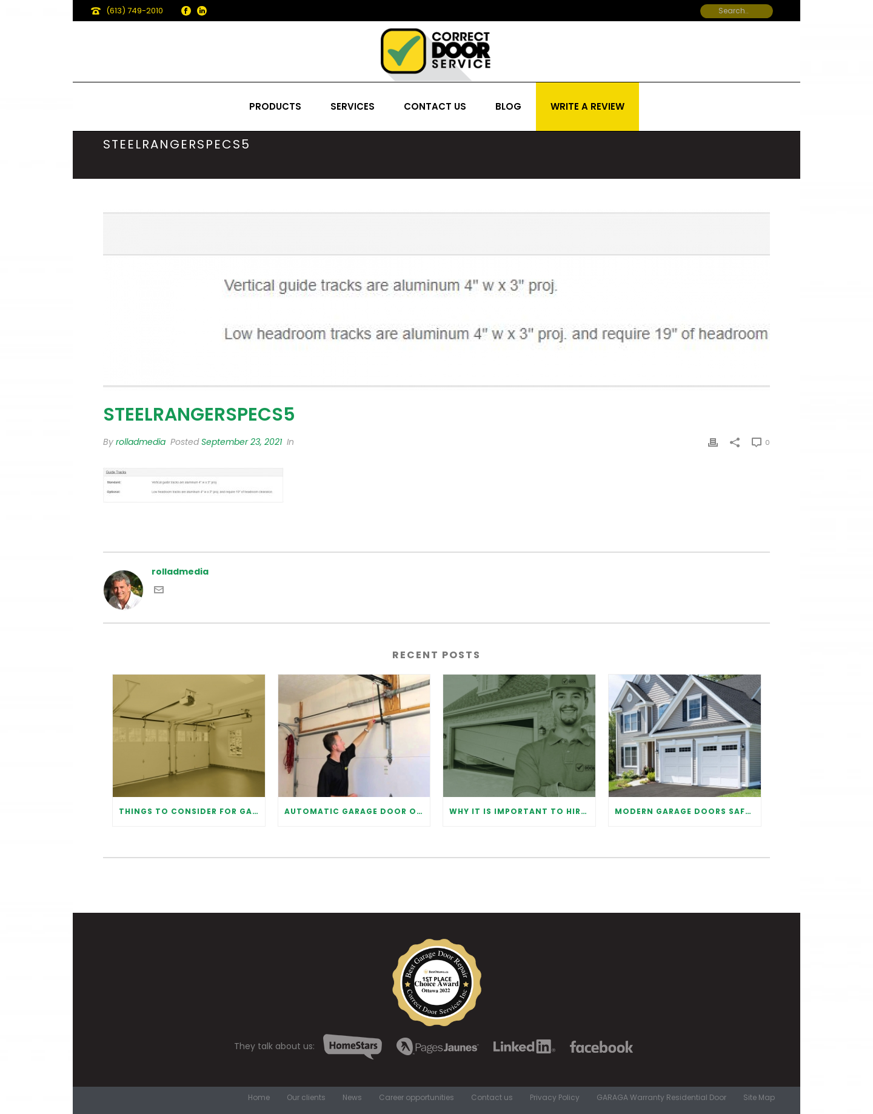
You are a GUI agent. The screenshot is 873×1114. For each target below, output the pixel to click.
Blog (508, 106)
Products (275, 106)
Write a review (587, 106)
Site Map (759, 1097)
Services (352, 106)
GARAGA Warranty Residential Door (661, 1097)
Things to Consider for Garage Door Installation (192, 811)
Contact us (435, 106)
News (352, 1097)
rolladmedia (141, 442)
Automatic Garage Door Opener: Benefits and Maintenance (357, 811)
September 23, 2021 (241, 442)
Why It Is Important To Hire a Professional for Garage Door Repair (522, 811)
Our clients (306, 1097)
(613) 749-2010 (134, 10)
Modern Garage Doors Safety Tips (688, 811)
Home (259, 1097)
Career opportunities (416, 1097)
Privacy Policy (555, 1097)
